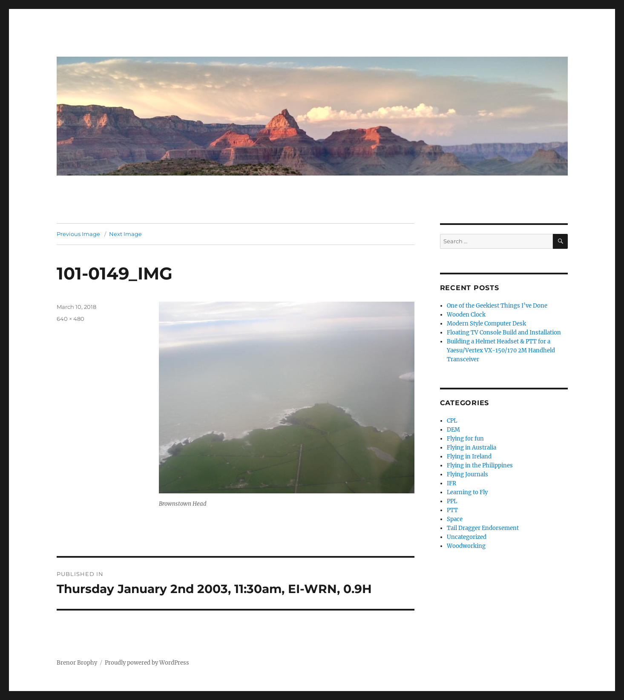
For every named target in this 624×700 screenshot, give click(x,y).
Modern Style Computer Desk (486, 323)
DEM (453, 429)
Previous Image (78, 233)
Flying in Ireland (469, 456)
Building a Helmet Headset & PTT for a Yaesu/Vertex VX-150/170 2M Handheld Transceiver (501, 350)
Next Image (125, 233)
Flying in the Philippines (480, 465)
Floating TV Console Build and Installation (504, 332)
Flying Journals (467, 474)
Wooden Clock (466, 314)
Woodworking (466, 546)
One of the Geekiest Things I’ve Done (497, 305)
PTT (452, 510)
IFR (451, 483)
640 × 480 (70, 318)
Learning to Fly (467, 492)
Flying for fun (465, 438)
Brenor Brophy (77, 662)
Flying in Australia (471, 447)
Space (455, 519)
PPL (452, 501)
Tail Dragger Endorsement (483, 528)
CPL (452, 420)
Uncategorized (466, 537)
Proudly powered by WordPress (147, 662)
